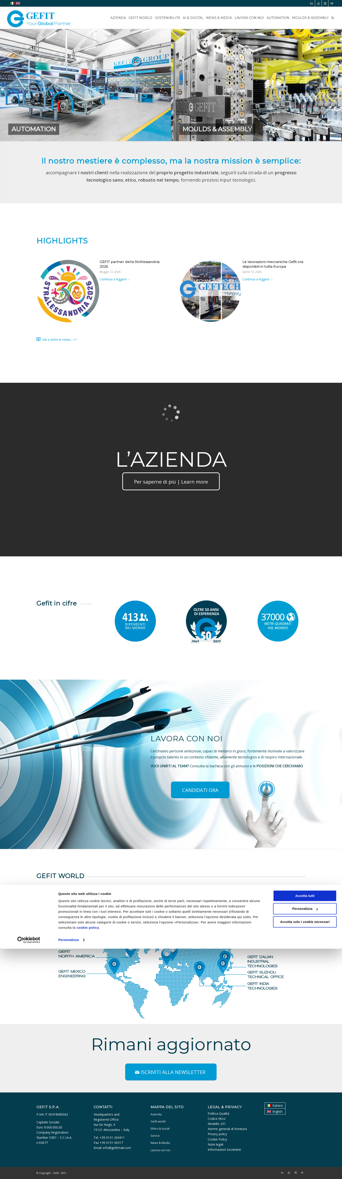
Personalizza (68, 1170)
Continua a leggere (115, 279)
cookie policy (87, 1158)
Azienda (156, 1114)
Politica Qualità (218, 1113)
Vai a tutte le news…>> (59, 339)
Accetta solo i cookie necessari (305, 1152)
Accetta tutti (305, 1126)
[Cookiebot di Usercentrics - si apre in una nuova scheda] (28, 1170)
